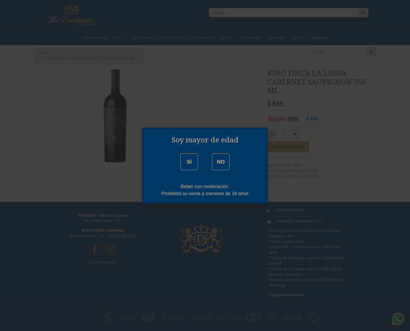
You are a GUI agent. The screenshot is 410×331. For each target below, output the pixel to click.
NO (221, 162)
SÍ (189, 162)
